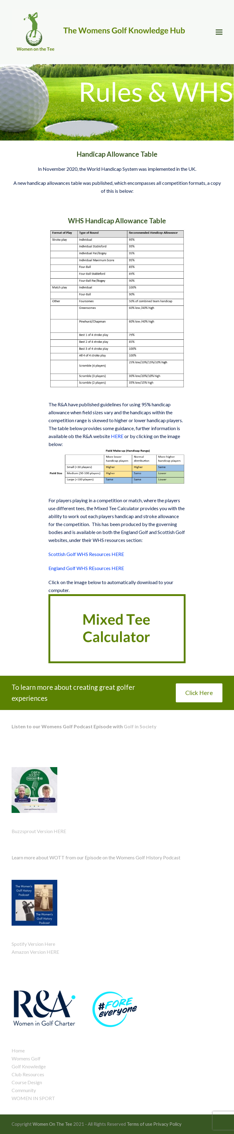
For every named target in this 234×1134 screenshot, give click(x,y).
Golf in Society (140, 726)
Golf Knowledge (29, 1066)
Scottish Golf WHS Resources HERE (86, 554)
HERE (117, 436)
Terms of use (139, 1124)
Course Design (27, 1082)
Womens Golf (26, 1058)
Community (24, 1090)
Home (18, 1050)
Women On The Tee (52, 1124)
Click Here (199, 692)
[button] (219, 32)
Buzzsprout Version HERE (39, 831)
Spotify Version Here (33, 944)
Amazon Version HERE (35, 952)
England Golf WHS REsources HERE (86, 568)
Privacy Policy (167, 1124)
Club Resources (28, 1074)
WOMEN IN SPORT (33, 1098)
